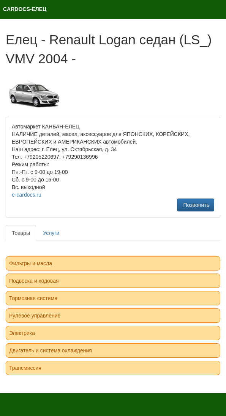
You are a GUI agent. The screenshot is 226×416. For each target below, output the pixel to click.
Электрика (22, 333)
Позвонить (195, 205)
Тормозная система (33, 298)
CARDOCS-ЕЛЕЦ (24, 9)
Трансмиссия (25, 368)
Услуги (51, 233)
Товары (21, 233)
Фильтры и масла (30, 263)
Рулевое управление (34, 316)
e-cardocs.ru (26, 195)
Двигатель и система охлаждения (50, 350)
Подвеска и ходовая (34, 281)
